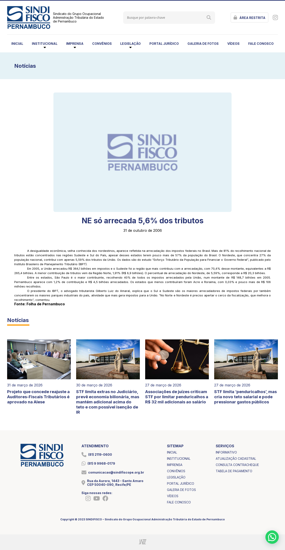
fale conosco (261, 43)
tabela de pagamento (234, 471)
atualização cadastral (236, 458)
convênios (102, 43)
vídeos (233, 43)
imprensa (174, 465)
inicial (17, 43)
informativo (226, 452)
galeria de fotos (203, 43)
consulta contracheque (237, 465)
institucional (178, 458)
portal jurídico (164, 43)
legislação (176, 477)
